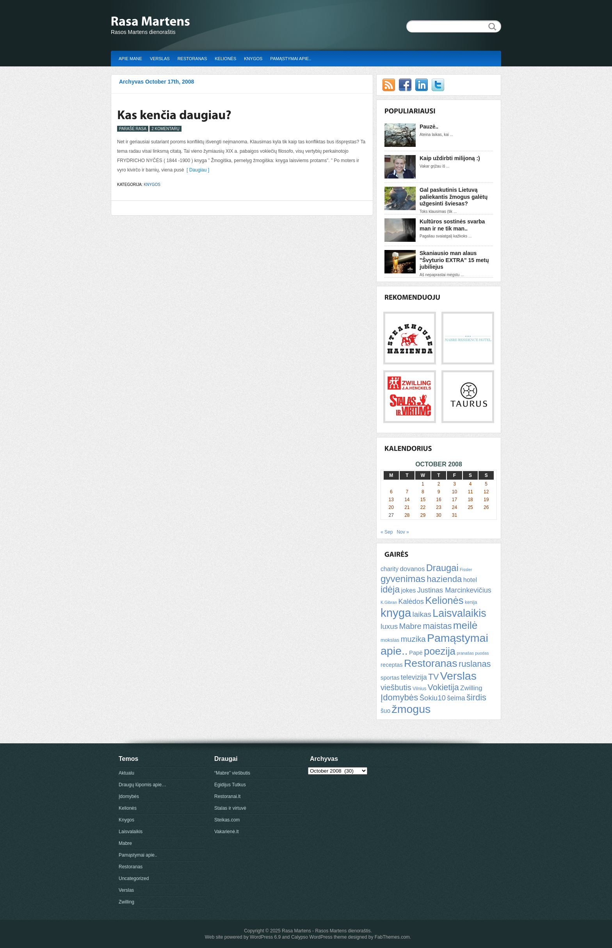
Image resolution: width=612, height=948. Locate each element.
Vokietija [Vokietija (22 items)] (443, 687)
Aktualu (126, 773)
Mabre (125, 843)
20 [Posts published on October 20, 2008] (391, 507)
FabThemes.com (392, 937)
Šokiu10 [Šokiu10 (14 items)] (433, 698)
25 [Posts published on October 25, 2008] (470, 507)
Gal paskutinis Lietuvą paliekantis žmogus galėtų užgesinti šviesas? (453, 197)
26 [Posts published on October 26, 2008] (486, 507)
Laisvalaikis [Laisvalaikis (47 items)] (459, 613)
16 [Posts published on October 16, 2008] (438, 499)
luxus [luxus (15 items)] (389, 626)
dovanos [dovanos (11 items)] (412, 569)
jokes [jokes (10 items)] (408, 590)
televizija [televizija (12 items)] (414, 677)
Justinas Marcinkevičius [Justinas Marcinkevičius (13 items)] (454, 590)
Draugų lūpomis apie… (142, 784)
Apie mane (130, 58)
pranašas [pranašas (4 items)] (465, 653)
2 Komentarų (165, 129)
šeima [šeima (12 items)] (456, 698)
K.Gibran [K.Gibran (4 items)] (389, 602)
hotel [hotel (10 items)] (470, 579)
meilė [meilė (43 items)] (465, 625)
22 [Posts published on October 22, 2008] (422, 507)
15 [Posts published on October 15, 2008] (422, 499)
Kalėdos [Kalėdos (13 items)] (410, 601)
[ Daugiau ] (196, 170)
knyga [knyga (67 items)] (396, 612)
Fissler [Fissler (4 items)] (466, 569)
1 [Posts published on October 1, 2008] (423, 484)
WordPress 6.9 (265, 937)
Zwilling (126, 902)
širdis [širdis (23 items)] (476, 697)
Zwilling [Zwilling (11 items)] (471, 688)
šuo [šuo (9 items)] (385, 710)
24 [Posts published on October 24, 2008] (454, 507)
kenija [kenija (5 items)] (471, 602)
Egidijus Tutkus (230, 784)
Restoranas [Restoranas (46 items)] (430, 663)
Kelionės (225, 58)
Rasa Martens (296, 931)
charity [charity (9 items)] (390, 569)
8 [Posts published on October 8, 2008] (423, 492)
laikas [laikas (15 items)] (422, 614)
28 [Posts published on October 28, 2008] (406, 515)
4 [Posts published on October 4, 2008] (470, 484)
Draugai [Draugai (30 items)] (442, 568)
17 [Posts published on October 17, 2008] (454, 499)
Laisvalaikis (130, 831)
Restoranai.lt (227, 796)
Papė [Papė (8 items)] (416, 653)
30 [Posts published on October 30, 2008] (438, 515)
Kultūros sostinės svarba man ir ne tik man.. (452, 225)
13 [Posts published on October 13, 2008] (391, 499)
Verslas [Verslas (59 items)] (458, 675)
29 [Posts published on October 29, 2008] (422, 515)
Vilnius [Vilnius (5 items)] (419, 688)
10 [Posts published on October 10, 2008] (454, 492)
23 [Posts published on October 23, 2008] (438, 507)
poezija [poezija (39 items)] (439, 651)
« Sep (387, 532)
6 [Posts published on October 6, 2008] (391, 492)
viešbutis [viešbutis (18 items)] (396, 687)
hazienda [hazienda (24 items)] (444, 579)
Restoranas (192, 58)
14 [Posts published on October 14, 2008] (406, 499)
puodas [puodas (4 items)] (482, 653)
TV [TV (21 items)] (433, 676)
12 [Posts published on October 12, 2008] (486, 492)
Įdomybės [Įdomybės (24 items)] (399, 697)
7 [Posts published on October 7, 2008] (407, 492)
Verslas (160, 58)
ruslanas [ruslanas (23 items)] (475, 664)
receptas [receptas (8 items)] (392, 665)
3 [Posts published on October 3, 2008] (454, 484)
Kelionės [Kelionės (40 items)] (444, 600)
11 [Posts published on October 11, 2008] (470, 492)
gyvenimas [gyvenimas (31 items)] (403, 578)
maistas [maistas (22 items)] (437, 626)
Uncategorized (134, 878)
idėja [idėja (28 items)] (390, 589)
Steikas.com (227, 820)
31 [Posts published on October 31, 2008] (454, 515)
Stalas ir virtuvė (230, 808)
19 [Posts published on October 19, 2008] (486, 499)
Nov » (403, 532)
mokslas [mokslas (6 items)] (390, 640)
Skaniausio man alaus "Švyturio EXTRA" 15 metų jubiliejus (454, 260)
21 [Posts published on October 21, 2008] (406, 507)
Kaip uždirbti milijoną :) (450, 158)
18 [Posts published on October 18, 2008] (470, 499)
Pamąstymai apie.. (290, 58)
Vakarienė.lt (226, 831)
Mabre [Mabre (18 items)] (410, 626)
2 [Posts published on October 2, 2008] (439, 484)
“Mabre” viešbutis (232, 773)
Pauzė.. (429, 126)
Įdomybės (129, 796)
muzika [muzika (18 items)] (412, 639)
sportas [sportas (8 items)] (390, 678)
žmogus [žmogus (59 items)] (411, 709)
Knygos (253, 58)
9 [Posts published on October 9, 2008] (439, 492)
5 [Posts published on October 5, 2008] (486, 484)
